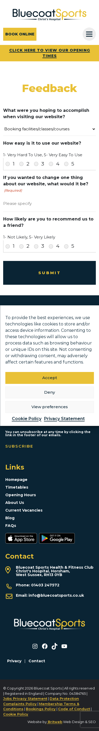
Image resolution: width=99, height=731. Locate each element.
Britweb (54, 722)
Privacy (14, 661)
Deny (49, 392)
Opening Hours (20, 495)
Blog (10, 518)
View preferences (49, 406)
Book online (19, 34)
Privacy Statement (64, 418)
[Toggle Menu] (89, 34)
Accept (49, 377)
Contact (37, 661)
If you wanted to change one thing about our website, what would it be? (45, 184)
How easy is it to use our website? (42, 143)
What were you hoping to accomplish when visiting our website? (46, 113)
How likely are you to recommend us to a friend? (48, 222)
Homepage (16, 479)
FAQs (10, 525)
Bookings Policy (41, 709)
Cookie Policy (26, 418)
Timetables (16, 487)
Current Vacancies (24, 510)
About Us (14, 502)
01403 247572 (45, 585)
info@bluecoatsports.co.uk (56, 595)
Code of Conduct (74, 709)
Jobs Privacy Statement (25, 698)
